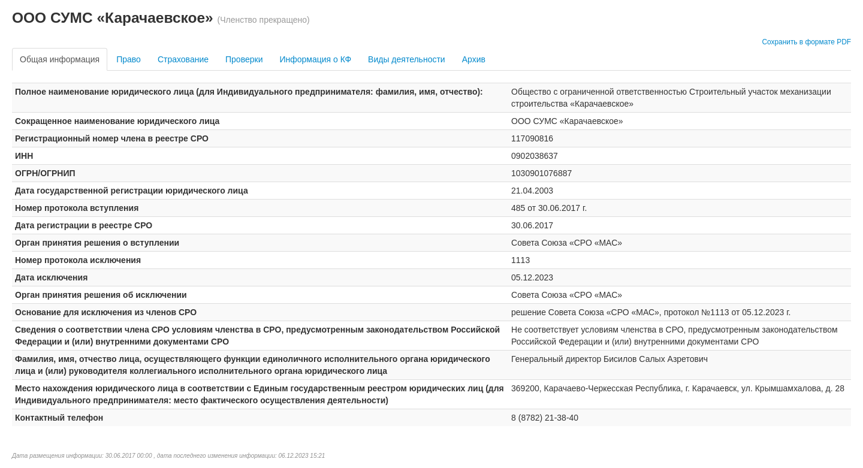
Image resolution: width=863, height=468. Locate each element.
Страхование (183, 59)
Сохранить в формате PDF (806, 42)
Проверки (243, 59)
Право (128, 59)
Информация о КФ (315, 59)
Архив (473, 59)
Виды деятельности (406, 59)
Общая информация (59, 59)
